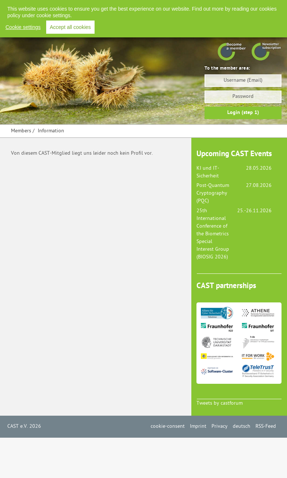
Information (51, 131)
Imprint (178, 7)
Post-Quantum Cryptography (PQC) (212, 193)
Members (21, 131)
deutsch (241, 426)
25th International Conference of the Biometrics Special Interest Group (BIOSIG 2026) (212, 234)
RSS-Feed (257, 7)
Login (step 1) (243, 112)
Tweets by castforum (219, 403)
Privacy (203, 7)
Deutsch (229, 7)
